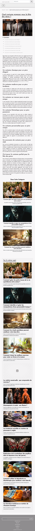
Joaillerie (17, 526)
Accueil (3, 10)
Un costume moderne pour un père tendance (12, 42)
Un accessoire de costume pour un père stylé (12, 50)
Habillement (17, 521)
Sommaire (6, 37)
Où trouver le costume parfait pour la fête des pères (14, 52)
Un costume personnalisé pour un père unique (13, 48)
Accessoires (17, 524)
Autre (7, 10)
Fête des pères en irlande (23, 81)
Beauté (17, 522)
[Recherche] (21, 1)
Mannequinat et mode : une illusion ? (15, 405)
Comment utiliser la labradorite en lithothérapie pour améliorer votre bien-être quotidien (17, 480)
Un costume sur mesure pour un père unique (12, 44)
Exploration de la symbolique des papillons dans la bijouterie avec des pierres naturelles (17, 455)
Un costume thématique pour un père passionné (13, 46)
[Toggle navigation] (3, 5)
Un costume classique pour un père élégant (12, 39)
